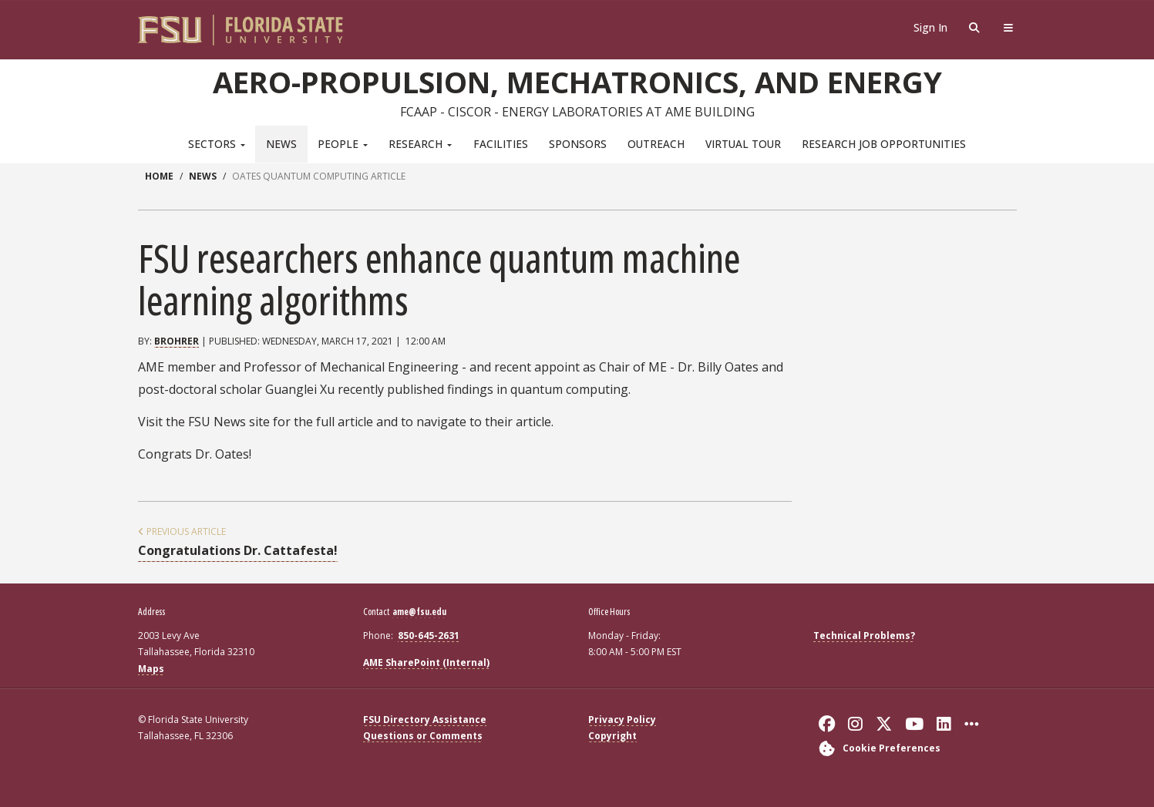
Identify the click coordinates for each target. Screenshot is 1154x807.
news (203, 176)
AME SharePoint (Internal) (426, 662)
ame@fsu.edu (419, 611)
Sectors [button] (216, 143)
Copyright (612, 735)
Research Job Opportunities (884, 143)
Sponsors (578, 143)
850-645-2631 (428, 635)
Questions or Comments (423, 735)
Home (159, 176)
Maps (151, 668)
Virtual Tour (743, 143)
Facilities (500, 143)
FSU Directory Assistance (424, 719)
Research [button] (420, 143)
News (281, 143)
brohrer (176, 341)
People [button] (343, 143)
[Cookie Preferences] (876, 748)
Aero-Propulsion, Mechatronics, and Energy (577, 82)
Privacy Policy (622, 719)
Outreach (656, 143)
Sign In (930, 27)
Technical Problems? (864, 635)
